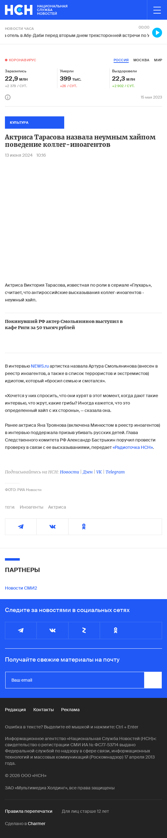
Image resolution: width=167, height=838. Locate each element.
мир (158, 60)
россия (121, 60)
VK (99, 472)
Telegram (115, 472)
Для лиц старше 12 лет (85, 811)
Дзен (88, 472)
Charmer (36, 823)
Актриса (57, 507)
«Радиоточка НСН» (133, 447)
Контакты (43, 709)
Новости (69, 472)
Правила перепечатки (28, 811)
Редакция (15, 709)
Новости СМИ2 (21, 588)
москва (141, 60)
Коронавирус (22, 60)
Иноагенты (31, 507)
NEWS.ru (40, 366)
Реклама (70, 709)
